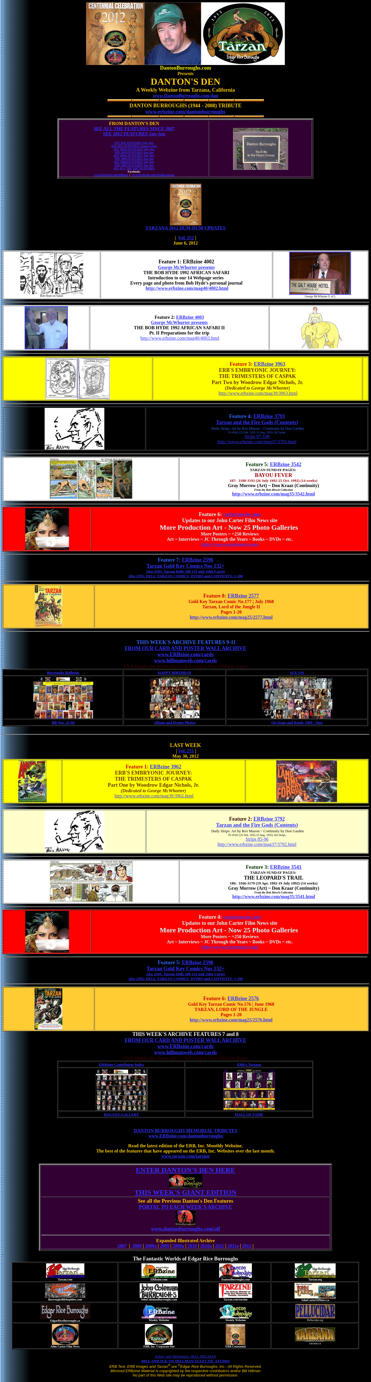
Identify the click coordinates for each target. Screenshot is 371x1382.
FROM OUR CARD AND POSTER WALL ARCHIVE (185, 648)
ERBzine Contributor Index (121, 1064)
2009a (178, 1245)
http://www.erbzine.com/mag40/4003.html (179, 338)
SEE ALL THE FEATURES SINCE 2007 (134, 128)
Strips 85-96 (256, 839)
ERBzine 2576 (243, 998)
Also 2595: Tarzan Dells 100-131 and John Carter (185, 571)
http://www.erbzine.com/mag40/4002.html (187, 288)
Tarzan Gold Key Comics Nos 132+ (185, 566)
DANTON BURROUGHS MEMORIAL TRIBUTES (185, 1130)
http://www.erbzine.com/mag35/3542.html (273, 493)
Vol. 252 (186, 237)
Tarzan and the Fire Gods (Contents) (257, 422)
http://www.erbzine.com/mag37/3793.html (256, 441)
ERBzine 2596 (198, 560)
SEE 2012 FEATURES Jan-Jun (134, 133)
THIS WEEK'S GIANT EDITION (185, 1192)
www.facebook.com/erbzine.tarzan (153, 174)
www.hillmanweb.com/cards (185, 660)
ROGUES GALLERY (121, 1114)
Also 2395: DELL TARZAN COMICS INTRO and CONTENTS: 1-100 (185, 576)
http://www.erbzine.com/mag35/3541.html (273, 896)
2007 (122, 1245)
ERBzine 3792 (269, 819)
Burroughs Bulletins (63, 672)
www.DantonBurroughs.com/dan (185, 95)
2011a (233, 1245)
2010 (192, 1245)
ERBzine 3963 (269, 364)
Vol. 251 (186, 750)
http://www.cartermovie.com (229, 544)
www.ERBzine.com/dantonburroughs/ (185, 1135)
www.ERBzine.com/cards (185, 654)
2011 (219, 1245)
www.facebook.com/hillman (111, 174)
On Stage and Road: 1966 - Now (297, 722)
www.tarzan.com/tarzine (185, 1156)
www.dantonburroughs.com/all (185, 1231)
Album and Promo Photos (175, 722)
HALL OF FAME (249, 1114)
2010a (206, 1245)
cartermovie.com (242, 514)
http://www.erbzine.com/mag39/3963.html (258, 393)
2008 (137, 1245)
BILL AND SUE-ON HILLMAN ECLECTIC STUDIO (185, 1361)
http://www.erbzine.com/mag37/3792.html (256, 844)
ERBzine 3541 (286, 867)
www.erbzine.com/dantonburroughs (185, 112)
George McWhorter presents (186, 267)
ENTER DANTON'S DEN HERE (185, 1170)
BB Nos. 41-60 (63, 722)
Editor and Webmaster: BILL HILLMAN (185, 1356)
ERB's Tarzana (249, 1064)
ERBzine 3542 (285, 464)
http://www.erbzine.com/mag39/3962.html (153, 795)
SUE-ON (297, 672)
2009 (164, 1245)
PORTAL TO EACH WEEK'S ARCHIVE (185, 1207)
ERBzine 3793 (269, 416)
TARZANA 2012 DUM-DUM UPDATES (185, 227)
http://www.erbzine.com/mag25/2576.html (231, 1019)
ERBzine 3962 (165, 767)
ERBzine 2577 (243, 596)
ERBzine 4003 (190, 317)
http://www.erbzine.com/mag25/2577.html (231, 617)
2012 (246, 1245)
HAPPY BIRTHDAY (175, 672)
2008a (151, 1245)
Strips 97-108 (257, 436)
